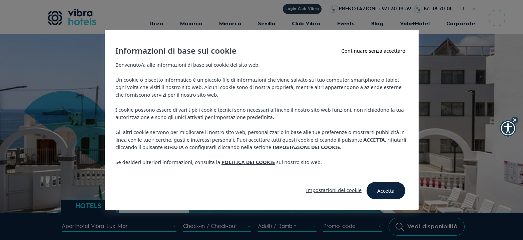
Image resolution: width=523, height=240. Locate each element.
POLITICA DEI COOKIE (248, 162)
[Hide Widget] (514, 120)
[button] (508, 128)
